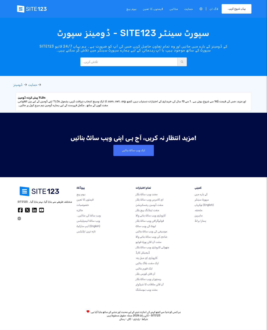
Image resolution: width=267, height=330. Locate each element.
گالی (129, 319)
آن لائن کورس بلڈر (145, 274)
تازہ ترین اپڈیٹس (86, 231)
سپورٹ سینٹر (202, 199)
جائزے (80, 210)
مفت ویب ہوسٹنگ (147, 289)
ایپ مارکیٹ (88, 226)
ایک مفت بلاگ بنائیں (147, 263)
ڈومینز (18, 85)
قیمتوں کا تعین (153, 8)
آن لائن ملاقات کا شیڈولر (150, 284)
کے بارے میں (201, 194)
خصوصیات (83, 205)
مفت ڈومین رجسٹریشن (149, 205)
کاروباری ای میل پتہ (146, 258)
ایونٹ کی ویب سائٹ (146, 226)
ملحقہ (198, 210)
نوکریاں (204, 205)
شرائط (145, 319)
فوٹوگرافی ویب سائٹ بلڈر (150, 221)
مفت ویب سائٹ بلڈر (147, 194)
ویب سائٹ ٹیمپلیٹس (88, 221)
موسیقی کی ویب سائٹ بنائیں (151, 231)
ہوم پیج (131, 8)
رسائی (122, 319)
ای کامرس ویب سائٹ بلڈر (150, 199)
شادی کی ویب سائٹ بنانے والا (151, 236)
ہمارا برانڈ (200, 221)
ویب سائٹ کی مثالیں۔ (89, 215)
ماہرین (199, 215)
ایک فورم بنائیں (144, 268)
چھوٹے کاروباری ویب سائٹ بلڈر (152, 247)
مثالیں (174, 8)
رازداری (136, 319)
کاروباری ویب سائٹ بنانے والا (151, 215)
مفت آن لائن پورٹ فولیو (148, 242)
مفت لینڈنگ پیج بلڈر (147, 210)
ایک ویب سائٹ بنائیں (133, 150)
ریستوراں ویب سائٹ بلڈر (148, 279)
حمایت (188, 8)
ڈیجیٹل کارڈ (143, 252)
